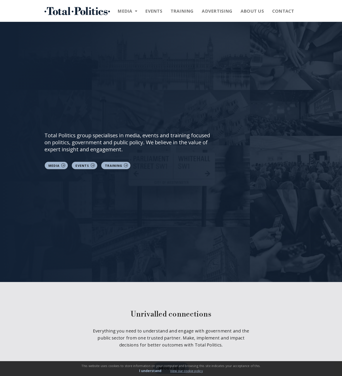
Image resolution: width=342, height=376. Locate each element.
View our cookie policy (186, 371)
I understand (150, 370)
